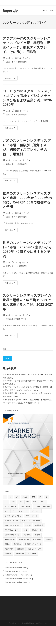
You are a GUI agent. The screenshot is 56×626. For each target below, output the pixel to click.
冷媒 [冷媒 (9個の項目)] (25, 530)
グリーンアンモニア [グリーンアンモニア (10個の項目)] (19, 511)
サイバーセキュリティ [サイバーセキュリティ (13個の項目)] (13, 516)
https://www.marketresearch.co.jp (19, 578)
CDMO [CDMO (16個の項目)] (25, 497)
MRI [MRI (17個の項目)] (20, 502)
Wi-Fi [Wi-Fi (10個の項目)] (43, 502)
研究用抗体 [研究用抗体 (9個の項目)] (9, 549)
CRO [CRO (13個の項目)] (33, 497)
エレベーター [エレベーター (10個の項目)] (25, 506)
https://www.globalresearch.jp (18, 571)
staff (8, 58)
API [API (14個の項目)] (17, 497)
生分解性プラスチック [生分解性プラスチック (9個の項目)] (33, 544)
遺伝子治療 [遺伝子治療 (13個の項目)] (20, 553)
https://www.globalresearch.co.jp (19, 575)
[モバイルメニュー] (48, 10)
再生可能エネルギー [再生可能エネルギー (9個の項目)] (12, 530)
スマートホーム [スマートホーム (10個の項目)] (31, 516)
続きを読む (11, 79)
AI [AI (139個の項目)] (10, 497)
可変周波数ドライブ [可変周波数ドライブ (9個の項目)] (12, 535)
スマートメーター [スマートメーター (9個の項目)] (11, 520)
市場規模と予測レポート (16, 318)
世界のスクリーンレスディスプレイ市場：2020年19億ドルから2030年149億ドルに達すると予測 (27, 249)
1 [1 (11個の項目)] (5, 497)
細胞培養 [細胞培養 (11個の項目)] (20, 549)
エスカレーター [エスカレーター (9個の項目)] (10, 506)
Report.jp (10, 10)
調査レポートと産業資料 (16, 61)
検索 (4, 349)
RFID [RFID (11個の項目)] (35, 502)
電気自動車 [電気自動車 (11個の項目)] (32, 553)
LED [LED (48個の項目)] (13, 502)
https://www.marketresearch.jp (18, 582)
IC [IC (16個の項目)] (46, 497)
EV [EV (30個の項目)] (41, 497)
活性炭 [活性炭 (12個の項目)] (48, 539)
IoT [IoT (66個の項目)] (6, 502)
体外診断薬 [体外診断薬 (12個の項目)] (39, 525)
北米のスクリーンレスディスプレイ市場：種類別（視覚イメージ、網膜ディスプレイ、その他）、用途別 (27, 147)
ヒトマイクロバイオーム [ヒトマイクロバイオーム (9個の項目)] (31, 520)
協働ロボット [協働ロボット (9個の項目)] (36, 530)
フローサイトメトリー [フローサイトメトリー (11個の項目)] (13, 525)
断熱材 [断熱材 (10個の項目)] (37, 535)
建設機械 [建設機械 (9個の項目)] (27, 535)
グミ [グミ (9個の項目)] (6, 511)
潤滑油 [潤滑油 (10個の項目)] (7, 544)
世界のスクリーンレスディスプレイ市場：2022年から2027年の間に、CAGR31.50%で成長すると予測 (27, 200)
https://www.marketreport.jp (17, 567)
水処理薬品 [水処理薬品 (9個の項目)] (37, 539)
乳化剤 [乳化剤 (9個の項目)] (28, 525)
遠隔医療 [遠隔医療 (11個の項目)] (8, 553)
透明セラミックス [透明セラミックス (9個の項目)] (34, 549)
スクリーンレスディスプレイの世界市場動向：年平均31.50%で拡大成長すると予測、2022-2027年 (28, 302)
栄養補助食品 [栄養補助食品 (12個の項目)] (10, 539)
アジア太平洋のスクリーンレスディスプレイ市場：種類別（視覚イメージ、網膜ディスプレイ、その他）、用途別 (27, 45)
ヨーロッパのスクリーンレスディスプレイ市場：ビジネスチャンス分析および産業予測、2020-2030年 (27, 98)
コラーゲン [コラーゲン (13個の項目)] (35, 511)
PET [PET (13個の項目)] (27, 502)
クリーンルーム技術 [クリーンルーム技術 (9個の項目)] (42, 506)
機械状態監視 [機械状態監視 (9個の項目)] (24, 539)
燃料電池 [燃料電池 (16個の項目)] (17, 544)
